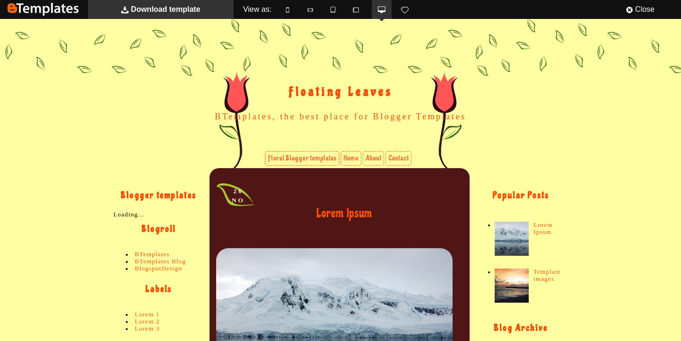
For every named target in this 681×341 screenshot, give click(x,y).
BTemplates (43, 9)
